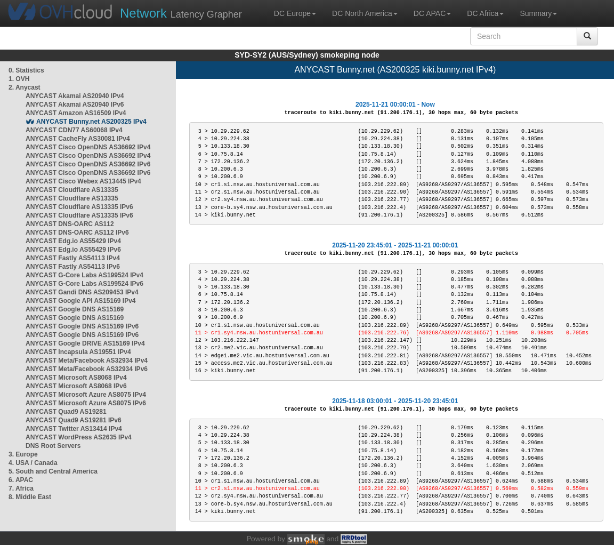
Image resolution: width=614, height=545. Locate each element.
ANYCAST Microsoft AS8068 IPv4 (76, 377)
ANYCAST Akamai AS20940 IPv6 (75, 104)
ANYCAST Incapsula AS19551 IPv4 (78, 352)
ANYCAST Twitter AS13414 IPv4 (74, 428)
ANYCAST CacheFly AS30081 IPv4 (78, 138)
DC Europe (295, 13)
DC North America (365, 13)
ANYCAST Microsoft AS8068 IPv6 (76, 386)
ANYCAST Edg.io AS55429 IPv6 (73, 249)
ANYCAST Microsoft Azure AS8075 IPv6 (86, 403)
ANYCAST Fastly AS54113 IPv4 (73, 258)
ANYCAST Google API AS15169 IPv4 (81, 300)
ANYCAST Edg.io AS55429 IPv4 (73, 241)
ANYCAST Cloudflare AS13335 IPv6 (79, 207)
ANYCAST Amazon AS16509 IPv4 (76, 113)
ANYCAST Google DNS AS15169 (75, 309)
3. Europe (23, 454)
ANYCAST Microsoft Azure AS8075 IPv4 (86, 394)
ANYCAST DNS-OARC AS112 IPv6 (77, 232)
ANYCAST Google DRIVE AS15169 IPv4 (85, 343)
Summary (538, 13)
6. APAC (21, 480)
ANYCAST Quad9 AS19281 (66, 411)
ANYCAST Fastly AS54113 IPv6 (73, 266)
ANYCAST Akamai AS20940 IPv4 (75, 96)
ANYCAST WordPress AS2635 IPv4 (79, 437)
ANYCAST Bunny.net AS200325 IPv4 (91, 121)
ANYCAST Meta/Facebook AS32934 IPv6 (87, 369)
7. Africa (21, 488)
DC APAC (432, 13)
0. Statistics (26, 70)
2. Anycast (25, 87)
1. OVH (19, 79)
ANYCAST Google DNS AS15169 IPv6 (82, 326)
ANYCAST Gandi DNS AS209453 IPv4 (82, 292)
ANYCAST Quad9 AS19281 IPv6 (74, 420)
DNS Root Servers (53, 446)
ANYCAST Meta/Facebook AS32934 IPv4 (87, 360)
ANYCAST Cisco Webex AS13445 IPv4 (83, 181)
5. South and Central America (53, 471)
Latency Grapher (181, 13)
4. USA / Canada (33, 463)
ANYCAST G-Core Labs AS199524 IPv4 (84, 275)
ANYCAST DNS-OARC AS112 (70, 224)
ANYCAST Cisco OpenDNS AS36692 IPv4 (88, 147)
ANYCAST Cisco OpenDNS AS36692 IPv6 (88, 164)
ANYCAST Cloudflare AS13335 (72, 190)
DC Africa (485, 13)
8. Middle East (30, 497)
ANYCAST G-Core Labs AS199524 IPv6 (84, 283)
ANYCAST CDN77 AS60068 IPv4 (74, 130)
